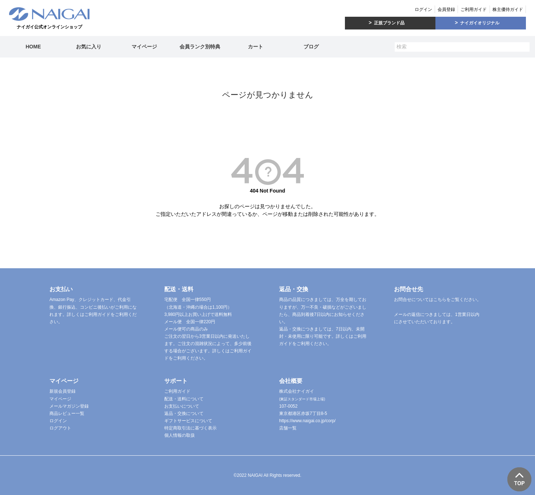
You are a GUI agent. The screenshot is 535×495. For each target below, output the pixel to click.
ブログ (311, 47)
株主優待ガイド (507, 9)
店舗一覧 (288, 428)
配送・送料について (184, 398)
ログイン (423, 9)
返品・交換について (184, 413)
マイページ (144, 47)
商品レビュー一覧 (66, 413)
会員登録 (446, 9)
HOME (33, 47)
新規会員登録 (62, 391)
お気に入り (88, 47)
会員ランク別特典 (200, 47)
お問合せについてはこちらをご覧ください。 (437, 299)
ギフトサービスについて (188, 420)
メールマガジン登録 (69, 406)
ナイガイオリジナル (479, 22)
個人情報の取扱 (179, 435)
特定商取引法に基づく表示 (190, 428)
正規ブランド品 (389, 22)
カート (255, 47)
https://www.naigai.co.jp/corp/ (307, 420)
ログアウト (60, 428)
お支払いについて (181, 406)
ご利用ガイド (473, 9)
